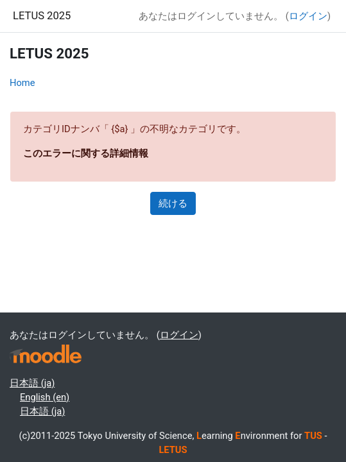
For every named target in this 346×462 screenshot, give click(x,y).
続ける (173, 203)
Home (22, 83)
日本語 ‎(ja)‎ (32, 383)
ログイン (308, 16)
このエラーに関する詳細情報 (85, 153)
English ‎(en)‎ (44, 397)
